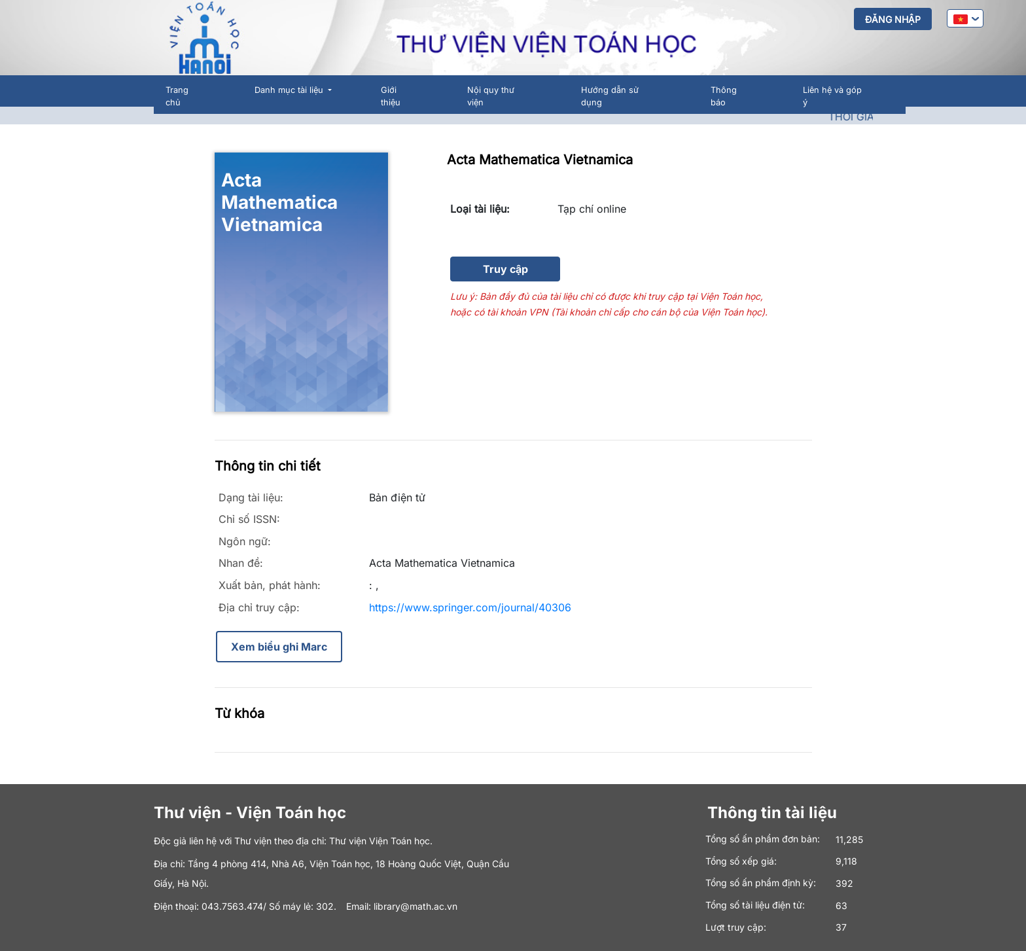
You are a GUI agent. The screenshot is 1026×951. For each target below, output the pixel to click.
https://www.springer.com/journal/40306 (470, 607)
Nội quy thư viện (490, 96)
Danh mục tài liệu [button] (290, 90)
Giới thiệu (390, 96)
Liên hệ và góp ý (832, 96)
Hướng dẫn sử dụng (610, 96)
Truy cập (505, 269)
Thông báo (724, 96)
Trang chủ (177, 96)
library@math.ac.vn (415, 906)
